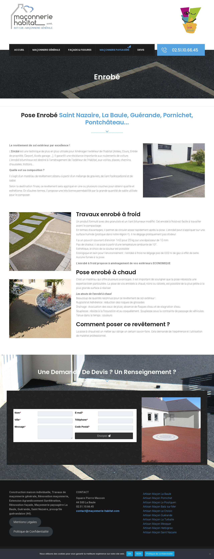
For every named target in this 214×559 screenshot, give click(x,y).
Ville (17, 420)
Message (20, 427)
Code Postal (82, 427)
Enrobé (15, 151)
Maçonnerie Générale (46, 50)
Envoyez (104, 435)
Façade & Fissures (79, 50)
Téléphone (81, 420)
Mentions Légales (25, 522)
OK (129, 553)
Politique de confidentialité (159, 553)
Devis (140, 50)
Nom (18, 413)
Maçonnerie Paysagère (114, 50)
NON (138, 553)
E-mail (79, 413)
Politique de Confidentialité (31, 531)
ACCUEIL (19, 50)
